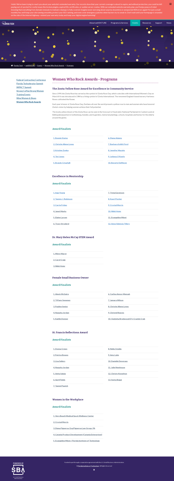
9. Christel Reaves (116, 313)
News (169, 23)
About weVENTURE (97, 23)
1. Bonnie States (60, 138)
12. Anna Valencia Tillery (119, 224)
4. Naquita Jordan (61, 313)
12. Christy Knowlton (117, 374)
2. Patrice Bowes (60, 355)
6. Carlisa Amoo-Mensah (119, 294)
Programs (70, 65)
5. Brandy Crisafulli (61, 163)
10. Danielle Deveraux (118, 361)
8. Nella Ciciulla (114, 349)
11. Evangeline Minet (117, 217)
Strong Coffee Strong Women (30, 91)
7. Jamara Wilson (115, 300)
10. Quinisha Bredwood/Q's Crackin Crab (126, 319)
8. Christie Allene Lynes (118, 306)
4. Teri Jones (58, 156)
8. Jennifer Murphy (116, 150)
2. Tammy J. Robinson (62, 199)
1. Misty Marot (60, 254)
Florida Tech (18, 65)
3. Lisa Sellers (59, 361)
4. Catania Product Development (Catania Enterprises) (77, 434)
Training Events (23, 94)
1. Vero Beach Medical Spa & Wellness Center (73, 416)
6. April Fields (59, 380)
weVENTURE (30, 65)
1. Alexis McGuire (61, 294)
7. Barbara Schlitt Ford (118, 144)
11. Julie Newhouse (116, 367)
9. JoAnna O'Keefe (116, 156)
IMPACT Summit (23, 87)
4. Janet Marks (59, 211)
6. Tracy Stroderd (61, 224)
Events (135, 23)
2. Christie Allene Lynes (63, 144)
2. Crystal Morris (60, 422)
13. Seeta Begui (115, 380)
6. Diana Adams (115, 138)
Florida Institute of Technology (22, 23)
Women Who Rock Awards (54, 65)
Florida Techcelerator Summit (29, 83)
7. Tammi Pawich (60, 386)
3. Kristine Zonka (61, 150)
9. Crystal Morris (115, 205)
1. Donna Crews (60, 349)
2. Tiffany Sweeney (61, 300)
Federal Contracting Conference (31, 80)
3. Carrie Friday (60, 205)
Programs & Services (119, 23)
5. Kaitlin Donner (60, 319)
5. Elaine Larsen (60, 217)
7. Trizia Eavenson (116, 193)
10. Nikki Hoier (114, 211)
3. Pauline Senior (60, 306)
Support (158, 23)
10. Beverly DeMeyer (117, 163)
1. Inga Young (59, 193)
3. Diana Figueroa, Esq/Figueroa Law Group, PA (74, 428)
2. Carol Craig (59, 260)
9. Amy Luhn (113, 355)
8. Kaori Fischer (115, 199)
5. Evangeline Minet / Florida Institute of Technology (76, 441)
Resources (146, 23)
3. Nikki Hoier (59, 266)
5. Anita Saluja (59, 374)
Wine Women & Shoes (26, 98)
